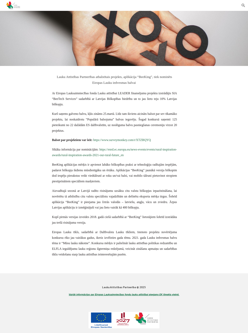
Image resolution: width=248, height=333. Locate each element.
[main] (114, 79)
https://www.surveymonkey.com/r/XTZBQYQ (122, 140)
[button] (243, 5)
